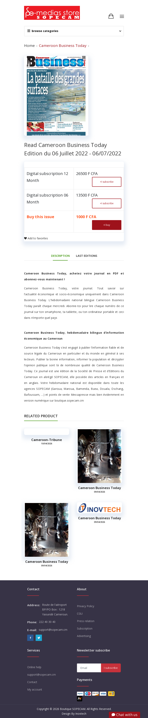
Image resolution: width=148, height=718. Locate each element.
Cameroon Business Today (99, 488)
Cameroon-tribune (46, 440)
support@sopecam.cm (41, 674)
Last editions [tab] (86, 256)
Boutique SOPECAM (72, 709)
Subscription (84, 628)
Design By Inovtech (74, 713)
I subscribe (107, 181)
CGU (80, 613)
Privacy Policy (85, 606)
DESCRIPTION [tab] (60, 256)
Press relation (85, 621)
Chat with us (124, 714)
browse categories (42, 31)
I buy (106, 225)
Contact (32, 682)
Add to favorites (36, 238)
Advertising (84, 636)
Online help (34, 667)
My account (34, 689)
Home (29, 45)
